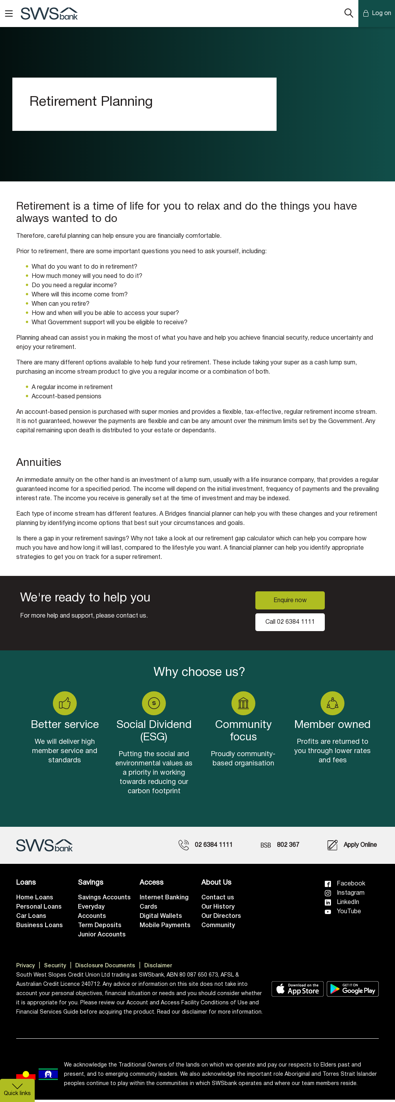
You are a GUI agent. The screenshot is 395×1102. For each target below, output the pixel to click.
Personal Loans (39, 909)
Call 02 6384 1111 (290, 624)
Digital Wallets (161, 918)
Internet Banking (164, 900)
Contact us (217, 900)
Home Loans (34, 900)
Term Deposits (100, 928)
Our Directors (221, 918)
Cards (148, 909)
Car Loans (31, 918)
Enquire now (290, 602)
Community (218, 928)
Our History (218, 909)
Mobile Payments (165, 928)
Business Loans (39, 928)
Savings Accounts (104, 900)
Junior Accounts (102, 937)
